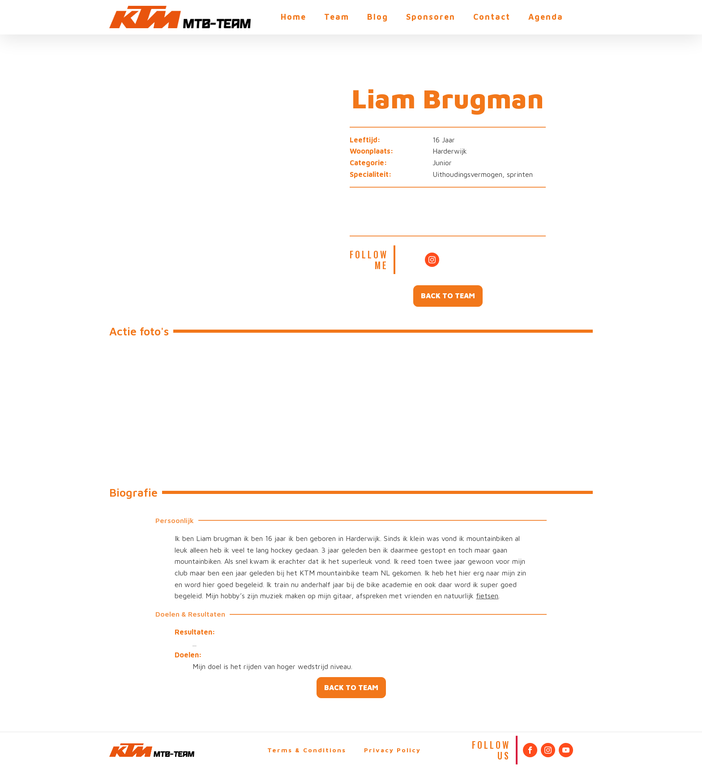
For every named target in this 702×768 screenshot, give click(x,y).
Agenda (545, 16)
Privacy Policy (392, 750)
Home (293, 16)
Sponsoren (430, 16)
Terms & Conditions (306, 750)
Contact (491, 16)
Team (336, 16)
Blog (377, 16)
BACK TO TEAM (448, 296)
